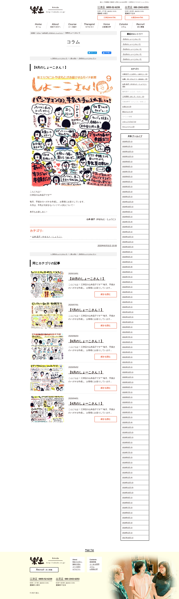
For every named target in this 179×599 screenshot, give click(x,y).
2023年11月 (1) (127, 242)
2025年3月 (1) (127, 186)
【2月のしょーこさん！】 (131, 39)
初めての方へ (77, 562)
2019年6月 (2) (127, 457)
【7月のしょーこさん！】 (86, 310)
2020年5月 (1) (127, 402)
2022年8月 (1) (127, 272)
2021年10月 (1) (127, 322)
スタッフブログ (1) (129, 122)
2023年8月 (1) (127, 252)
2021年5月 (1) (127, 347)
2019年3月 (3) (127, 467)
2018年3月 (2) (127, 523)
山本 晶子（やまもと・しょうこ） (52, 33)
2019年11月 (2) (127, 432)
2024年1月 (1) (127, 232)
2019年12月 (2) (127, 427)
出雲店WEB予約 (137, 17)
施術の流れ (76, 564)
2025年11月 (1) (127, 156)
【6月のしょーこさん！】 (86, 341)
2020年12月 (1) (127, 372)
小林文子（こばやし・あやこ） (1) (134, 74)
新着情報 (93, 562)
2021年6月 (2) (127, 342)
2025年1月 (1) (127, 197)
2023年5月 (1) (127, 262)
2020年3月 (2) (127, 412)
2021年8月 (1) (127, 332)
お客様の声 (94, 569)
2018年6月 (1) (127, 513)
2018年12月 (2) (127, 482)
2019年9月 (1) (127, 442)
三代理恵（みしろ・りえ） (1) (133, 96)
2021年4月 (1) (127, 352)
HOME (33, 33)
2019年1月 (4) (127, 477)
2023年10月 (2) (127, 247)
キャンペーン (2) (128, 127)
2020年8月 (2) (127, 387)
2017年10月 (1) (127, 538)
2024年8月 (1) (127, 217)
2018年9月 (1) (127, 497)
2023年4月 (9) (127, 267)
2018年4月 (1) (127, 518)
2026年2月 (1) (127, 141)
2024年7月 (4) (127, 222)
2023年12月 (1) (127, 237)
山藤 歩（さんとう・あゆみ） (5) (134, 79)
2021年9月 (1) (127, 327)
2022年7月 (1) (127, 277)
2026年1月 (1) (127, 146)
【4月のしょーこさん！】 (86, 403)
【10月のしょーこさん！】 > (87, 58)
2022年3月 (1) (127, 297)
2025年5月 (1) (127, 182)
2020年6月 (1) (127, 397)
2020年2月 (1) (127, 417)
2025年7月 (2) (127, 172)
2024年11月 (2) (127, 202)
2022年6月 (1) (127, 282)
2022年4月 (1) (127, 292)
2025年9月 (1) (127, 161)
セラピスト (76, 569)
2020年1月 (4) (127, 422)
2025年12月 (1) (127, 151)
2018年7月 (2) (127, 507)
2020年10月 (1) (127, 382)
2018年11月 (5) (127, 487)
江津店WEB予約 (109, 17)
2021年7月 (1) (127, 337)
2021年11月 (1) (127, 317)
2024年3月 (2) (127, 227)
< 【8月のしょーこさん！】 (59, 58)
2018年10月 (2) (127, 492)
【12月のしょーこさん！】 (132, 49)
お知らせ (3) (126, 106)
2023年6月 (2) (127, 257)
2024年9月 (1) (127, 212)
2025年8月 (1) (127, 166)
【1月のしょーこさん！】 (131, 44)
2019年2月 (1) (127, 472)
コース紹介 (76, 567)
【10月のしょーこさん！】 (132, 59)
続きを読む (106, 294)
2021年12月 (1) (127, 312)
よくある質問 (94, 564)
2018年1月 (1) (127, 533)
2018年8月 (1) (127, 503)
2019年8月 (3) (127, 447)
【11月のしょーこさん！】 (132, 54)
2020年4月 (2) (127, 407)
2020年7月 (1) (127, 392)
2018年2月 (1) (127, 528)
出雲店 (128, 7)
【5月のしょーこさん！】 (86, 372)
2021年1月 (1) (127, 367)
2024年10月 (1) (127, 207)
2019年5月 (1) (127, 462)
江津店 (101, 7)
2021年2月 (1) (127, 362)
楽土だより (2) (127, 112)
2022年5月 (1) (127, 287)
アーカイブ (137, 136)
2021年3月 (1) (127, 357)
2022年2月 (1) (127, 302)
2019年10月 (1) (127, 437)
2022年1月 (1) (127, 307)
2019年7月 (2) (127, 452)
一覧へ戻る (72, 58)
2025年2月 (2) (127, 192)
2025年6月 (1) (127, 176)
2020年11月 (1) (127, 377)
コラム (39, 33)
